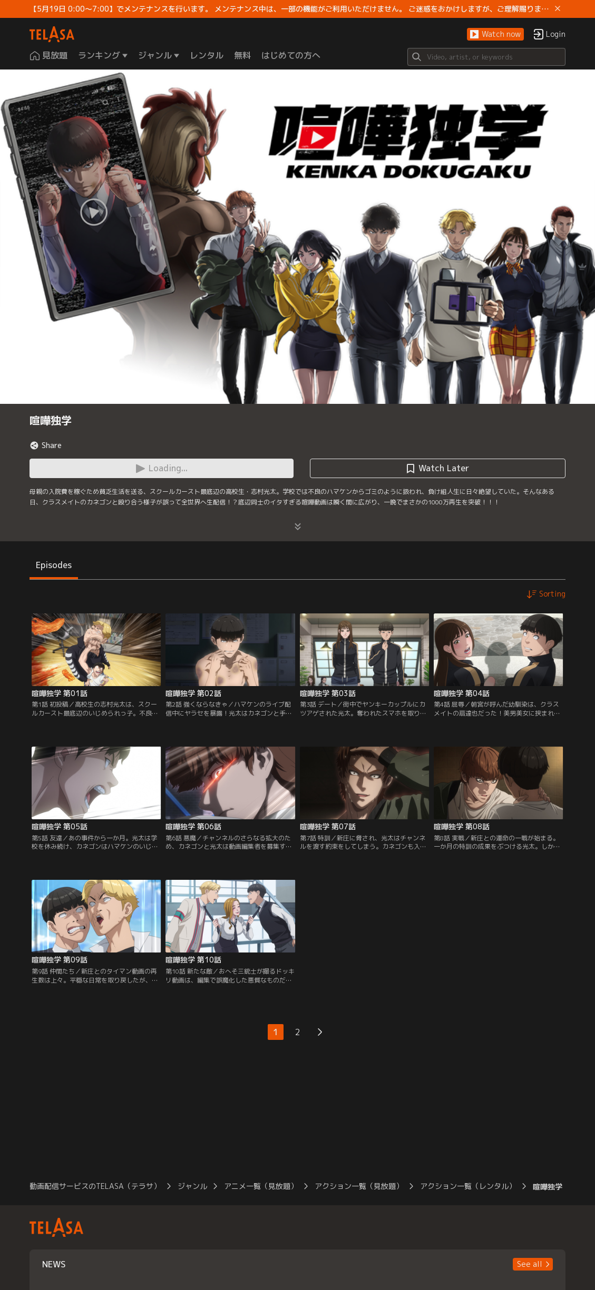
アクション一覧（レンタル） (468, 1186)
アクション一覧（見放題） (359, 1186)
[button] (495, 34)
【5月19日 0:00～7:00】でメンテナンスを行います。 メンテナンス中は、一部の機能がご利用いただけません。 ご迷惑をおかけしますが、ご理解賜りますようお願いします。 (290, 9)
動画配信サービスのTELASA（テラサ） (95, 1186)
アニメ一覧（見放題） (261, 1186)
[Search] (486, 57)
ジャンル (192, 1186)
